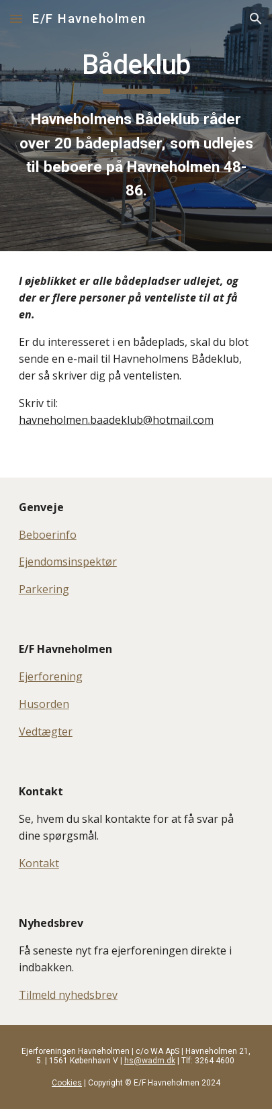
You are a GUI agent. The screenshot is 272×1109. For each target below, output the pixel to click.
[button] (16, 18)
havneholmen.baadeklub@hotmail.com (116, 419)
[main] (136, 125)
